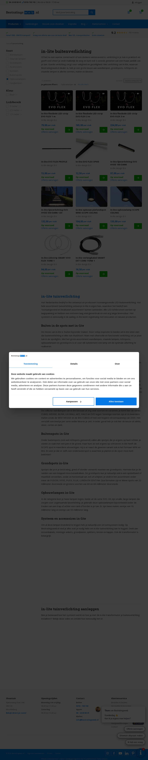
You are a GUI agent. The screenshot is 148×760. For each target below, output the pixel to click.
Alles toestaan (116, 401)
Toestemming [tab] (31, 363)
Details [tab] (74, 363)
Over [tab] (117, 363)
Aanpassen (73, 401)
